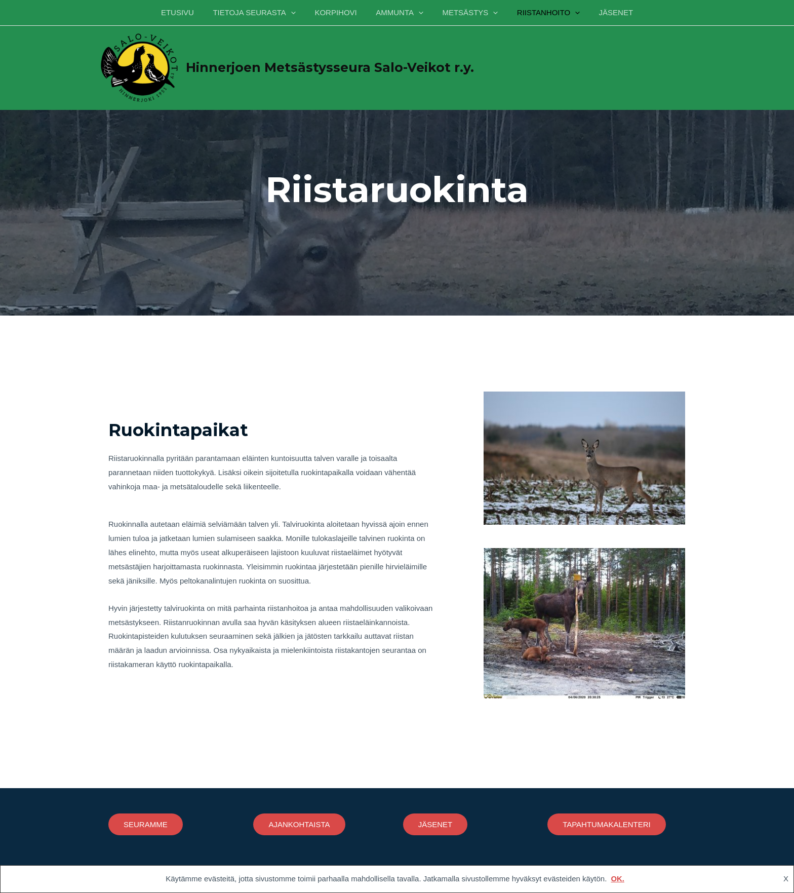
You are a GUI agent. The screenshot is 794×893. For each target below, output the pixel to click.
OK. (617, 879)
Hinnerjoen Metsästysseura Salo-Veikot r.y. (330, 67)
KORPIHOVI (340, 12)
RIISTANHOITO (540, 12)
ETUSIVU (188, 12)
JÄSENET (604, 12)
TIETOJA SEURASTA (261, 12)
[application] (298, 12)
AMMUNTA (399, 12)
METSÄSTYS (466, 12)
